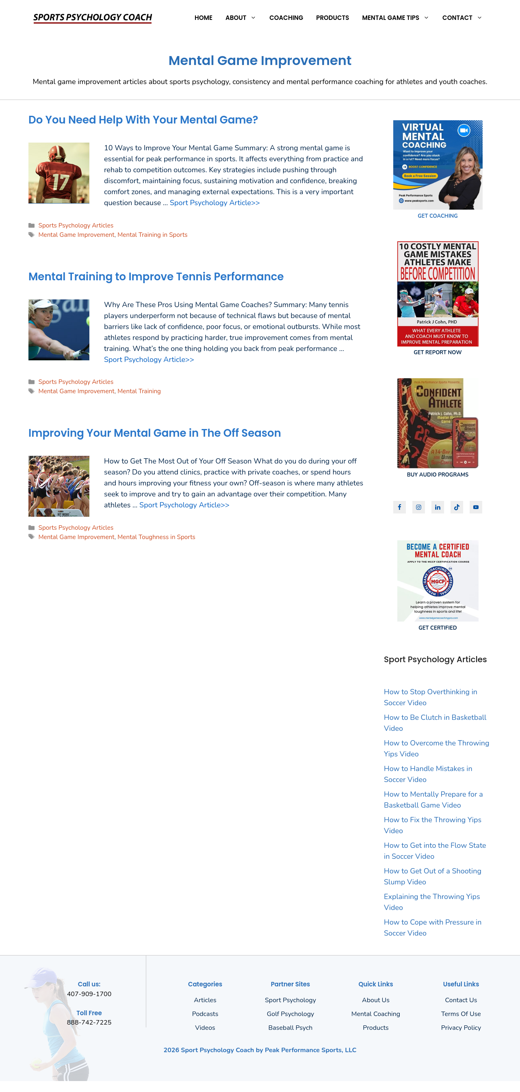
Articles (205, 1000)
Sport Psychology (290, 1000)
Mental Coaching (375, 1014)
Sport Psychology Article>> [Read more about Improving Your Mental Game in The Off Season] (184, 505)
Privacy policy (461, 1027)
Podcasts (205, 1014)
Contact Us (461, 1000)
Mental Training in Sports (152, 235)
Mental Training (139, 391)
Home (203, 17)
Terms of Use (461, 1014)
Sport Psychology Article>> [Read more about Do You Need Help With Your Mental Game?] (215, 203)
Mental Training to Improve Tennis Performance (156, 276)
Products (332, 17)
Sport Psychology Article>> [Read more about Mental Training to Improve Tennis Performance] (149, 359)
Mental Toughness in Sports (156, 537)
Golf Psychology (290, 1014)
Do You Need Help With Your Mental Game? (143, 120)
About (244, 18)
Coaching (286, 17)
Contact (465, 18)
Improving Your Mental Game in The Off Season (154, 433)
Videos (205, 1027)
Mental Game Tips (399, 18)
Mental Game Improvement (76, 235)
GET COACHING (438, 216)
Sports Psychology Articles (75, 225)
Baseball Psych (291, 1027)
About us (376, 1000)
